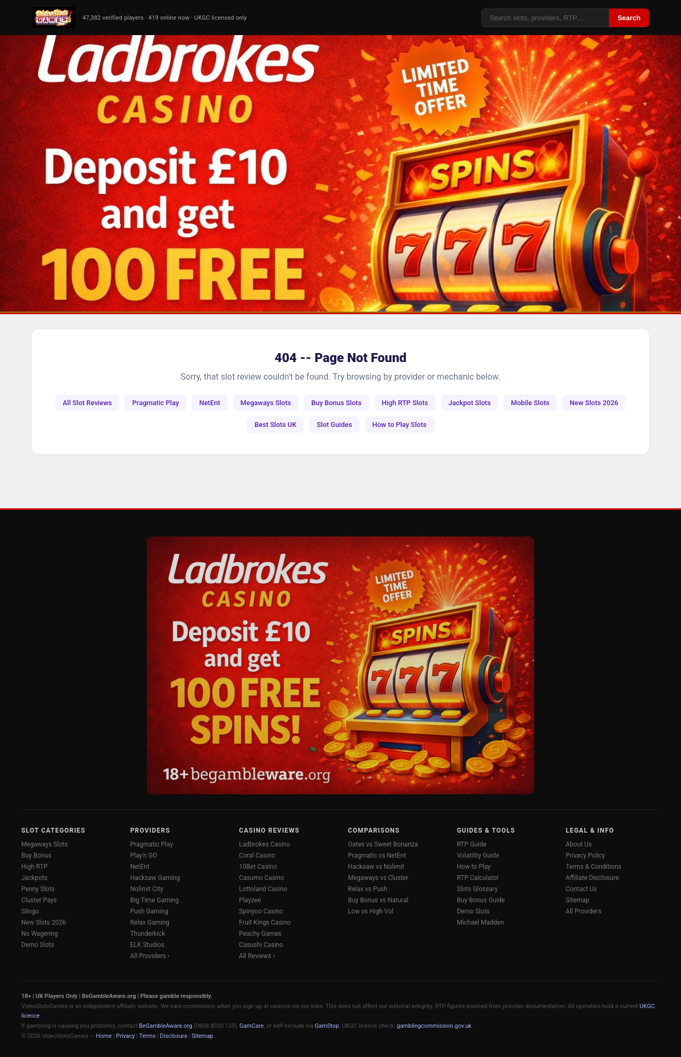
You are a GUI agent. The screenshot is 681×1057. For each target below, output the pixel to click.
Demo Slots (37, 945)
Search (629, 18)
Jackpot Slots (470, 403)
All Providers (583, 911)
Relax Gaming (150, 922)
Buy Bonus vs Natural (378, 900)
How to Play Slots (399, 425)
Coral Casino (257, 855)
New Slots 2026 (594, 403)
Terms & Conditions (593, 866)
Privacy (125, 1036)
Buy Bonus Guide (481, 900)
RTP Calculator (478, 878)
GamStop (326, 1025)
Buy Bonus (36, 855)
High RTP (34, 866)
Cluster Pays (39, 900)
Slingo (30, 911)
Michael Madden (480, 922)
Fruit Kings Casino (264, 922)
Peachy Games (260, 933)
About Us (579, 844)
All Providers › (150, 956)
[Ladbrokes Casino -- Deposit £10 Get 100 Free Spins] (340, 173)
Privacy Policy (585, 855)
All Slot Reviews (87, 403)
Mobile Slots (530, 403)
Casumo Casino (261, 878)
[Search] (545, 18)
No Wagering (39, 933)
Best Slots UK (275, 425)
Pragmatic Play (155, 403)
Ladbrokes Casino (264, 844)
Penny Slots (38, 889)
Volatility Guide (478, 855)
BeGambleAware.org (165, 1025)
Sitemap (577, 900)
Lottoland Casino (263, 889)
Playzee (250, 900)
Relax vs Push (367, 889)
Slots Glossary (477, 889)
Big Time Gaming (154, 900)
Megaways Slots (265, 403)
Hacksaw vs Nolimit (376, 866)
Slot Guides (334, 425)
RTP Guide (471, 844)
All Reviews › (257, 956)
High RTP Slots (405, 403)
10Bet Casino (258, 866)
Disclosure (173, 1036)
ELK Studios (147, 945)
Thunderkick (147, 933)
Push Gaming (149, 911)
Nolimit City (146, 889)
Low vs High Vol (370, 911)
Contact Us (581, 889)
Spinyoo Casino (261, 911)
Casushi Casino (261, 945)
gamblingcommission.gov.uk (434, 1025)
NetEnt (209, 403)
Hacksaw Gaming (155, 878)
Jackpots (34, 878)
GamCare (251, 1025)
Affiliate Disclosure (592, 878)
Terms (147, 1036)
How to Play (474, 866)
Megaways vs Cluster (378, 878)
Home (104, 1036)
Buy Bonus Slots (336, 403)
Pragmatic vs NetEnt (377, 855)
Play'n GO (143, 855)
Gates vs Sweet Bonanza (383, 844)
